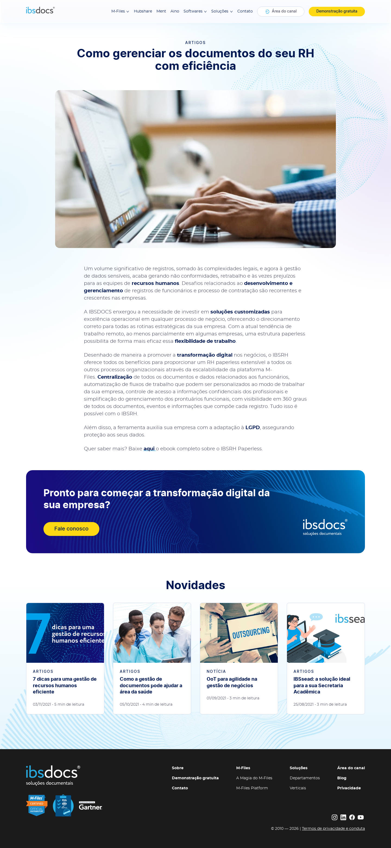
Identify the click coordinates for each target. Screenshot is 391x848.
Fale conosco (71, 529)
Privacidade (349, 788)
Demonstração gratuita (336, 11)
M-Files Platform (252, 788)
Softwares (195, 11)
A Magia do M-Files (254, 778)
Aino (175, 11)
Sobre (178, 768)
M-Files (120, 11)
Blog (341, 778)
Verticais (298, 788)
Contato (245, 11)
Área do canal (281, 11)
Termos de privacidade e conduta (333, 829)
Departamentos (305, 778)
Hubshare (143, 11)
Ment (161, 11)
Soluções (222, 11)
